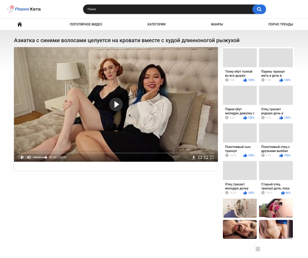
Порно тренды (280, 24)
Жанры (217, 24)
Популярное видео (86, 24)
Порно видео (19, 24)
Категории (156, 24)
